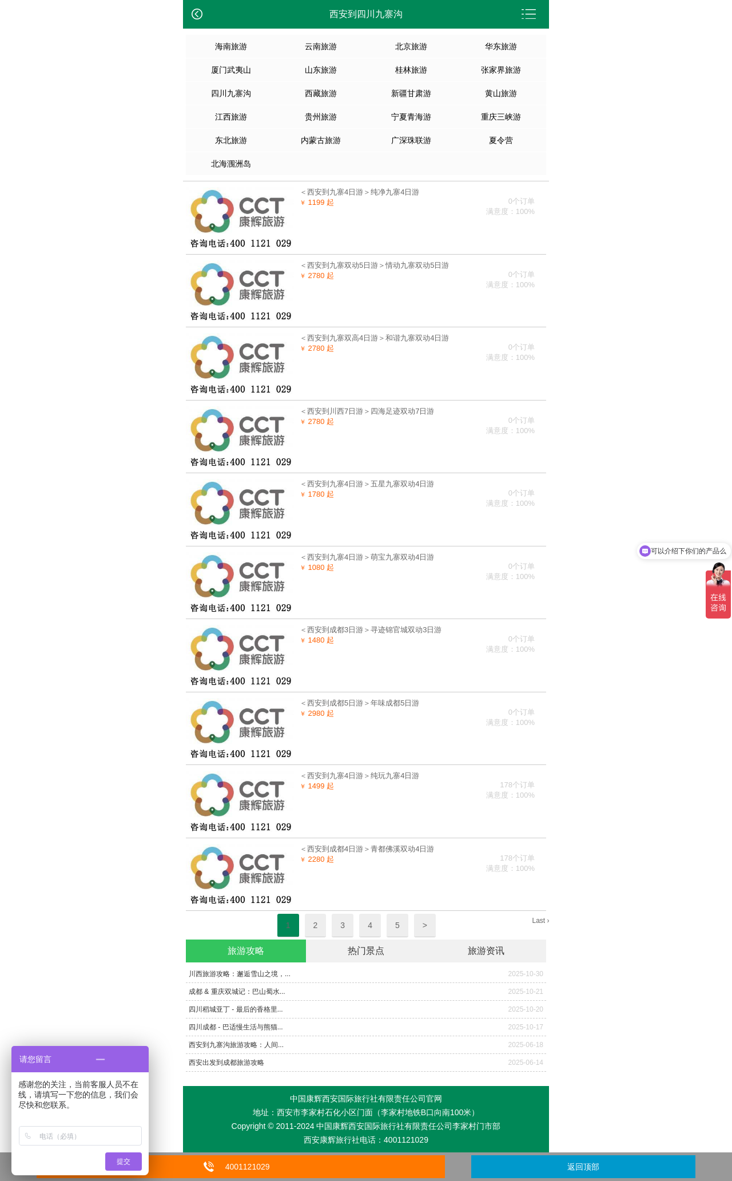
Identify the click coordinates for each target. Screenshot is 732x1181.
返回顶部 (583, 1166)
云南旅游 (321, 46)
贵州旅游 (321, 116)
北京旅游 (411, 46)
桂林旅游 (411, 69)
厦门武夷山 (231, 69)
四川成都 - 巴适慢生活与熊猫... (236, 1027)
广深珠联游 (411, 140)
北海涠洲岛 (231, 163)
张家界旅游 (501, 69)
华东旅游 (501, 46)
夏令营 (501, 140)
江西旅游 (231, 116)
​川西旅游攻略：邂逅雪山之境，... (240, 974)
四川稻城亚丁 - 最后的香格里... (236, 1009)
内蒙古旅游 (321, 140)
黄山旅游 (501, 93)
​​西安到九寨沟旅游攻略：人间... (236, 1045)
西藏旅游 (321, 93)
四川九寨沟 (231, 93)
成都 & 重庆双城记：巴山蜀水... (237, 992)
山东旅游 (321, 69)
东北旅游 (231, 140)
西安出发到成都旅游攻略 (226, 1063)
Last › (541, 921)
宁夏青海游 (411, 116)
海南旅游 (231, 46)
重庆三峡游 (501, 116)
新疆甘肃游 (411, 93)
